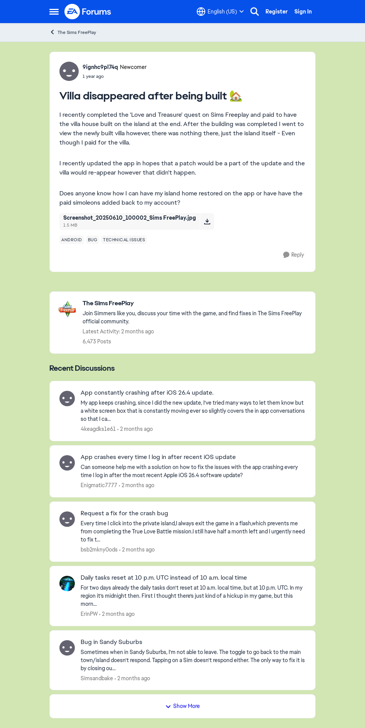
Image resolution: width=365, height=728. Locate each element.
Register (276, 11)
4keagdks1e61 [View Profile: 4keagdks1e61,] (98, 428)
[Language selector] (220, 11)
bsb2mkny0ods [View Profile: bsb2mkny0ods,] (99, 549)
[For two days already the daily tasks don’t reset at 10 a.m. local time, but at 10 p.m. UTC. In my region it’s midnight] (193, 596)
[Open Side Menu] (54, 11)
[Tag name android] (71, 239)
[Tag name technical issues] (124, 239)
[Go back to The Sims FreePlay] (195, 303)
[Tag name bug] (93, 239)
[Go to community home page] (88, 11)
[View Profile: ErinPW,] (67, 583)
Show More (182, 706)
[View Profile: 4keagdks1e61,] (67, 398)
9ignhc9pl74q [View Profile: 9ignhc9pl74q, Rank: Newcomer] (100, 67)
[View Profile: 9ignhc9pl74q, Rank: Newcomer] (69, 71)
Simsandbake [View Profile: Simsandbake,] (97, 677)
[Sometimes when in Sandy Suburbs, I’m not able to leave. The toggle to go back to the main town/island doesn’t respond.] (193, 660)
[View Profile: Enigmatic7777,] (67, 463)
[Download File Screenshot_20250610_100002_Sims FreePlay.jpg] (207, 221)
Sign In (303, 11)
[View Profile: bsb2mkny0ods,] (67, 519)
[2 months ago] (135, 429)
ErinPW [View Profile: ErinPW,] (89, 613)
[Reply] (294, 255)
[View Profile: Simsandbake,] (67, 648)
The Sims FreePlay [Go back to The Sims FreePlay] (72, 32)
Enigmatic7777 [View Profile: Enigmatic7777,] (99, 485)
